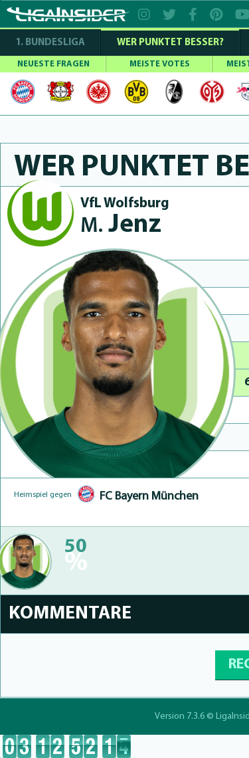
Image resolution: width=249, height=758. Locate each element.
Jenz (120, 225)
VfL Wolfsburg (124, 204)
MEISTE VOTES (159, 64)
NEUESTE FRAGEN (53, 64)
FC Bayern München (149, 496)
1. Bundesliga (50, 43)
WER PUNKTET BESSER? (170, 43)
